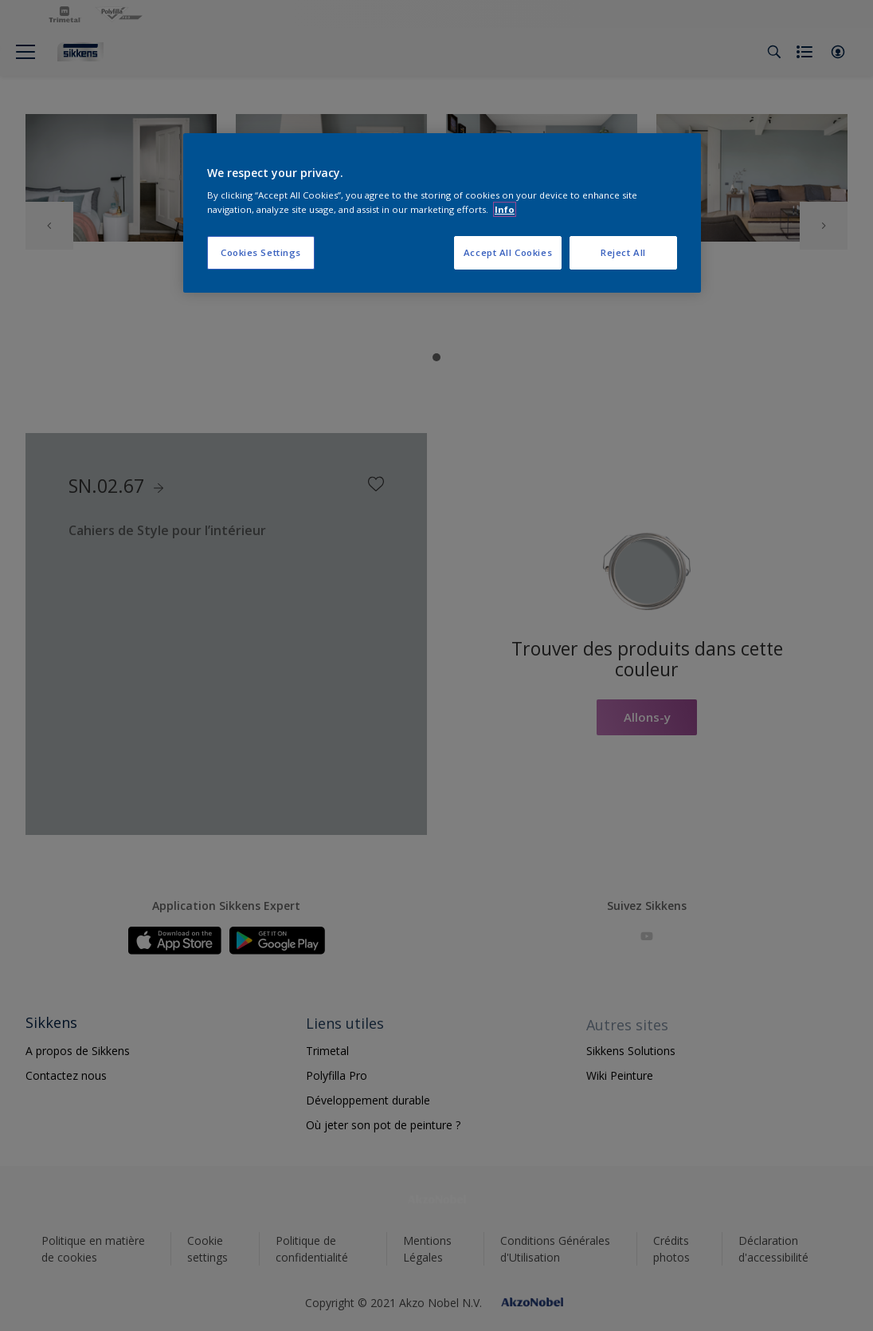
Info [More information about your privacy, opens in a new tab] (505, 209)
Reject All (623, 252)
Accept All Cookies (508, 252)
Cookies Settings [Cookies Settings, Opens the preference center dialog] (261, 252)
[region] (442, 213)
